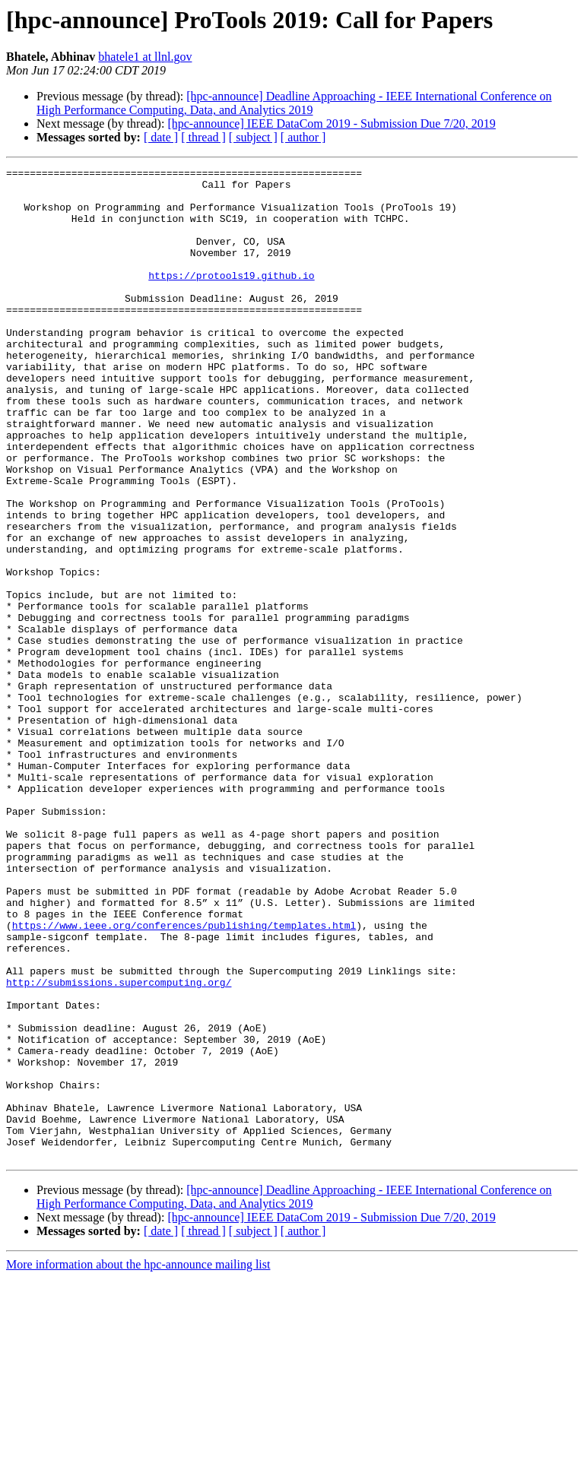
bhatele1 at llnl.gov (145, 56)
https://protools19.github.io (231, 298)
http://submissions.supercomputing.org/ (118, 1146)
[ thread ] (203, 137)
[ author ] (303, 137)
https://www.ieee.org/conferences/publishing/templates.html (184, 1078)
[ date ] (161, 137)
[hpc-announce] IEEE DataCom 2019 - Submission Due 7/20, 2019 (331, 123)
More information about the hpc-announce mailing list (138, 1462)
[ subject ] (253, 137)
